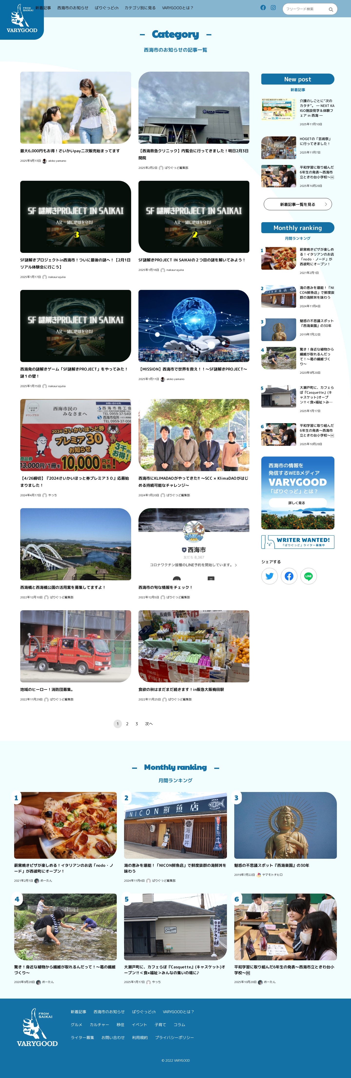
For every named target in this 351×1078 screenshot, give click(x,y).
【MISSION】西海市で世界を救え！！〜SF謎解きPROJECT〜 (192, 369)
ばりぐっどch (126, 9)
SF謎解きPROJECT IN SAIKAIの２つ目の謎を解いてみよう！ (192, 260)
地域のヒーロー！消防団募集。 (47, 689)
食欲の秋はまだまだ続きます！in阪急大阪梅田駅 (181, 689)
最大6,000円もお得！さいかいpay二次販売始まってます (70, 150)
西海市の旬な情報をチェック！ (165, 587)
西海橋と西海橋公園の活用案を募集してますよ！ (63, 587)
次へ (149, 723)
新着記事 (63, 9)
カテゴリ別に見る (160, 9)
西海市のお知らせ (93, 9)
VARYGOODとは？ (198, 9)
